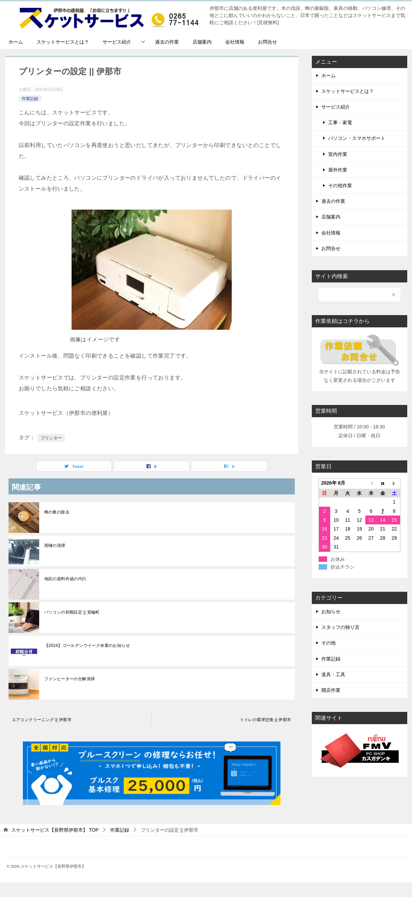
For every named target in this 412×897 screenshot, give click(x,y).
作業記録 (30, 98)
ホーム (16, 42)
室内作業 (337, 154)
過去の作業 (167, 42)
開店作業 (330, 690)
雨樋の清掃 (54, 545)
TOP (54, 830)
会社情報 (234, 42)
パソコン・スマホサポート (356, 138)
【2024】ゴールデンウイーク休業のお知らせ (87, 645)
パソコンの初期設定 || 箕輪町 (72, 612)
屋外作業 (337, 170)
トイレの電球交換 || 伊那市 (265, 719)
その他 (328, 643)
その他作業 (340, 185)
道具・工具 (333, 674)
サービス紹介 (117, 42)
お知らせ (330, 611)
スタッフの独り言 (340, 627)
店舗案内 (202, 42)
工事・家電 (340, 122)
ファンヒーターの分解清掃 (69, 678)
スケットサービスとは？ (62, 42)
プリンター (51, 438)
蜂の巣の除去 (57, 512)
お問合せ (267, 42)
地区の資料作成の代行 (65, 578)
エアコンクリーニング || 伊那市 (42, 719)
